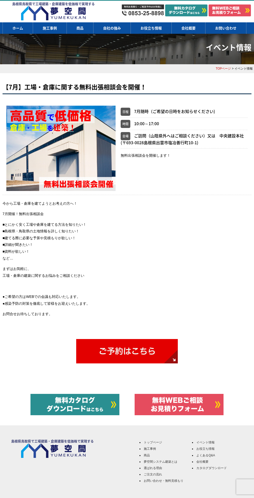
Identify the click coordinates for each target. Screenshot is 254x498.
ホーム (17, 27)
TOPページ (223, 68)
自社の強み (112, 27)
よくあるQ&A (205, 455)
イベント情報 (205, 442)
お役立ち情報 (151, 27)
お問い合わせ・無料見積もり (163, 481)
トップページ (153, 442)
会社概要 (188, 27)
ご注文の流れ (153, 474)
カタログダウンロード (211, 468)
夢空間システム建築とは (160, 461)
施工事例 (50, 27)
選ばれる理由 (153, 468)
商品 (80, 27)
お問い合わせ (225, 27)
